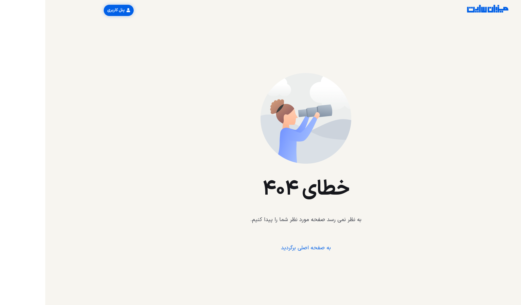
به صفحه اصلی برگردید (261, 248)
